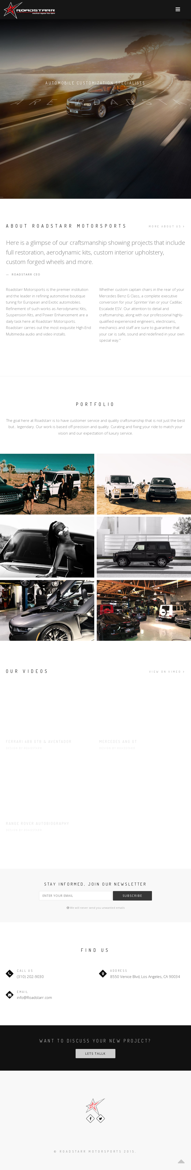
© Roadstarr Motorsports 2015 (94, 1151)
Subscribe (132, 896)
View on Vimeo (167, 671)
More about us (167, 226)
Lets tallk (95, 1053)
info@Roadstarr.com (34, 997)
